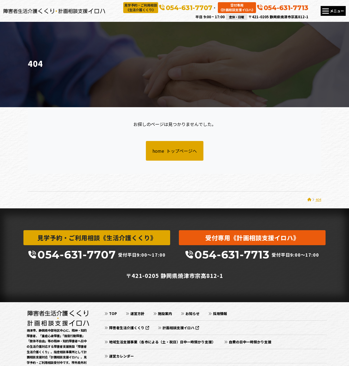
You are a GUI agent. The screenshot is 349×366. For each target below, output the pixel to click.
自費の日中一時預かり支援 (250, 341)
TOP (113, 313)
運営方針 (137, 313)
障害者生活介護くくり (129, 327)
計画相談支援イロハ (181, 327)
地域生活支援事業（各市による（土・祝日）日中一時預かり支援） (162, 341)
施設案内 (165, 313)
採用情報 (220, 313)
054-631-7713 (286, 8)
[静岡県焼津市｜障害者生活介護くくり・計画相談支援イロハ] (54, 11)
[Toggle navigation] (333, 11)
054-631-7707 (189, 8)
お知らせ (192, 313)
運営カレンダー (121, 356)
